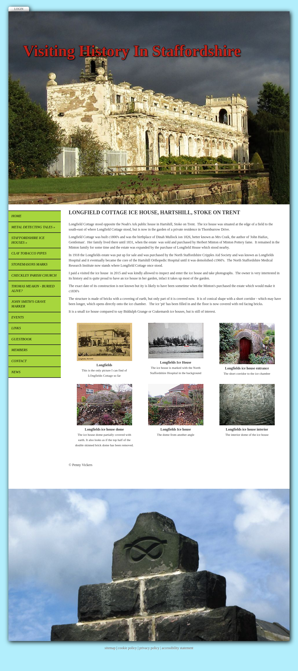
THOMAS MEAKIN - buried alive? (32, 288)
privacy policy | (150, 648)
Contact (18, 361)
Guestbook (21, 339)
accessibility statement (177, 648)
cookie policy (127, 648)
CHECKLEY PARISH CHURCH (33, 275)
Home (16, 216)
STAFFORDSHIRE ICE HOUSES (28, 240)
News (15, 372)
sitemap (110, 648)
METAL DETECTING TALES (33, 227)
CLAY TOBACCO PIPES (28, 253)
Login (18, 8)
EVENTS (17, 317)
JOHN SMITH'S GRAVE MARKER (28, 304)
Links (16, 328)
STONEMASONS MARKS (29, 264)
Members (19, 350)
